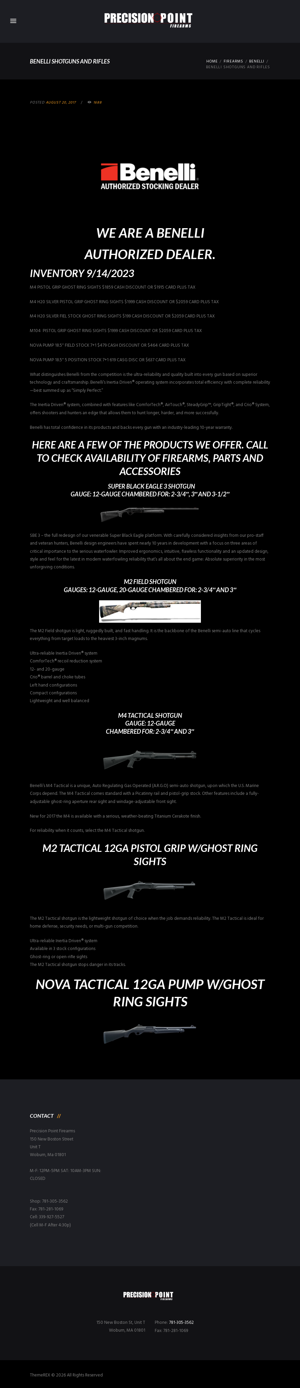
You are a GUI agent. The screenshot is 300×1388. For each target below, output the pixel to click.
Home (210, 62)
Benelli (256, 62)
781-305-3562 (182, 1322)
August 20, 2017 (61, 102)
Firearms (233, 62)
